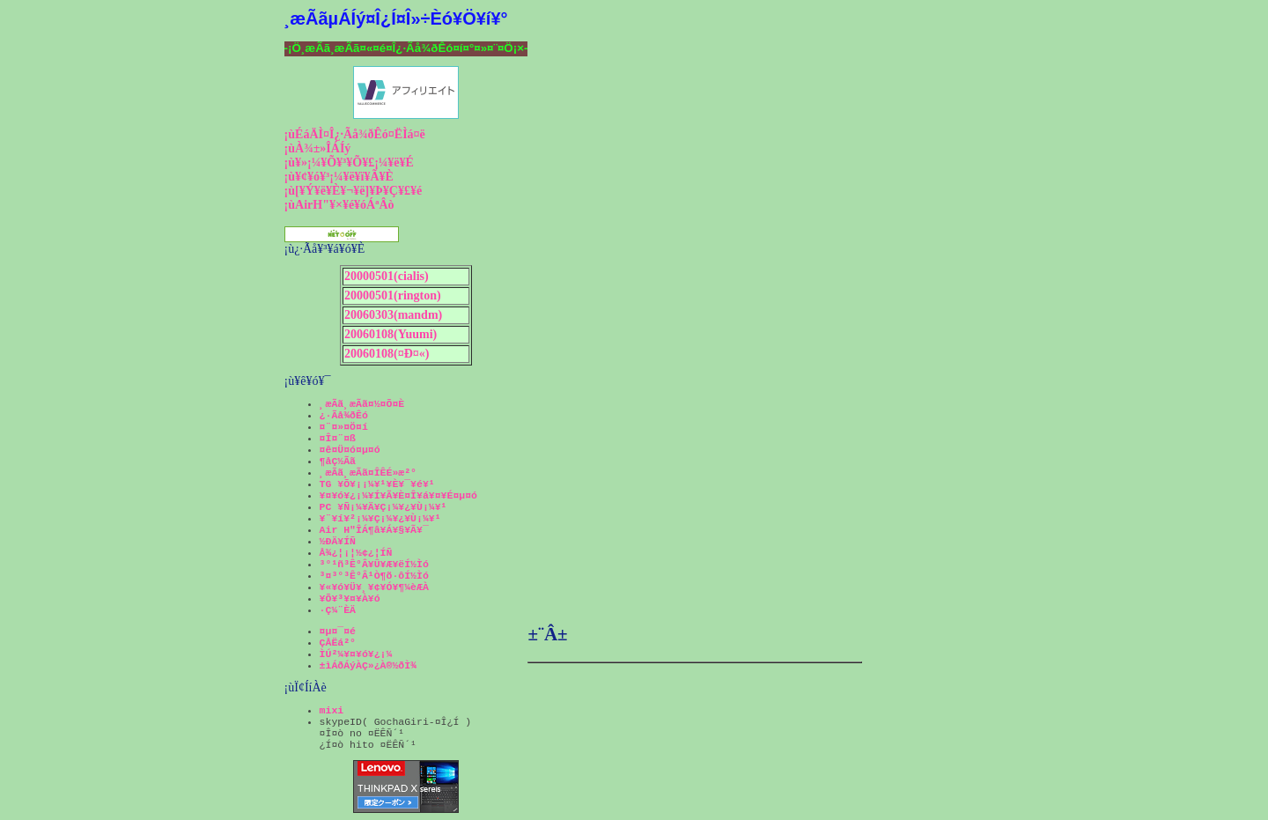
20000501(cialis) (386, 276)
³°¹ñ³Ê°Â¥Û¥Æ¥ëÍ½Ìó (374, 564)
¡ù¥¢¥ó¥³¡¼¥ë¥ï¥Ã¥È (339, 176)
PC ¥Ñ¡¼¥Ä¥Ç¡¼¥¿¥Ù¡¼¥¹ (383, 507)
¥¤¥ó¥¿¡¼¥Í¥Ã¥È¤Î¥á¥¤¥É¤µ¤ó (398, 495)
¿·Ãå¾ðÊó (344, 415)
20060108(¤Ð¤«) (386, 353)
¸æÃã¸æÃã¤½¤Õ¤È (362, 404)
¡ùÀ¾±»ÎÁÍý (317, 148)
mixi (332, 710)
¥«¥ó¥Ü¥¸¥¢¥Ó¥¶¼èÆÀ (374, 587)
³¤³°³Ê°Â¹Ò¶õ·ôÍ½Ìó (374, 575)
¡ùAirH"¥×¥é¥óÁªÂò (339, 204)
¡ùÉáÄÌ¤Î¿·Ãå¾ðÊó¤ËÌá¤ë (354, 134)
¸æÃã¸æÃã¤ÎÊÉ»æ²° (368, 472)
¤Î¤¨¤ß (338, 438)
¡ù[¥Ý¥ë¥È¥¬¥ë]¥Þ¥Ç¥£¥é (353, 190)
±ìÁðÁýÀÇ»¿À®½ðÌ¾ (368, 665)
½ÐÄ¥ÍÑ (338, 541)
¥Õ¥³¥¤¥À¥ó (350, 598)
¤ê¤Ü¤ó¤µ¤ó (350, 449)
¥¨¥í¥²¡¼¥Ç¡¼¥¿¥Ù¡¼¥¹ (380, 518)
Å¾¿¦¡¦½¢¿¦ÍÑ (356, 552)
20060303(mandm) (393, 314)
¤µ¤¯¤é (338, 631)
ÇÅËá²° (338, 642)
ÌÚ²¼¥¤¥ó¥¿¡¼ (356, 654)
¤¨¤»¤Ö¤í (344, 426)
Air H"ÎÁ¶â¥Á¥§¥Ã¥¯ (374, 530)
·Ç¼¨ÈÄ (338, 610)
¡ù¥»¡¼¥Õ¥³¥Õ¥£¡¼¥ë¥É (349, 162)
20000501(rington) (392, 295)
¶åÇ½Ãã (338, 461)
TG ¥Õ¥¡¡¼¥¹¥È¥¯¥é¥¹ (377, 484)
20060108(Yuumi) (390, 334)
